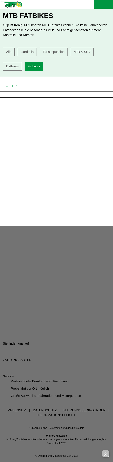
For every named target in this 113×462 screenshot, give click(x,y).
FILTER (8, 86)
